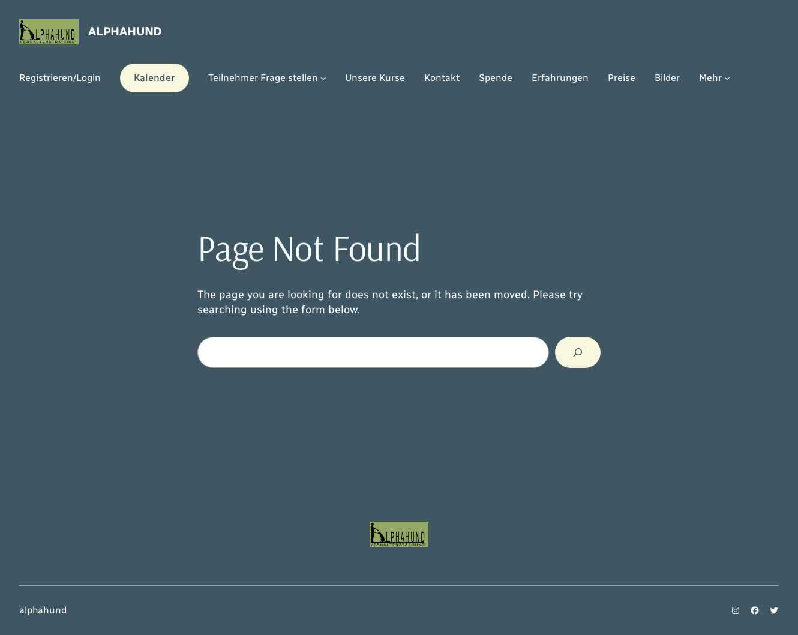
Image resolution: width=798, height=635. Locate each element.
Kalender (154, 77)
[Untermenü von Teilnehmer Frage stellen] (323, 78)
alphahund (124, 31)
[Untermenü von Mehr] (727, 78)
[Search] (578, 352)
